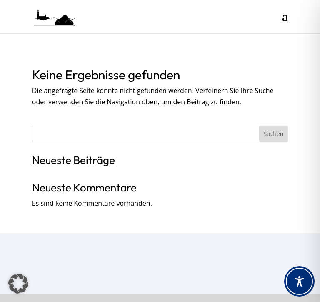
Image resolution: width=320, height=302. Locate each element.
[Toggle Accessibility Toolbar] (299, 281)
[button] (18, 283)
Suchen (273, 134)
